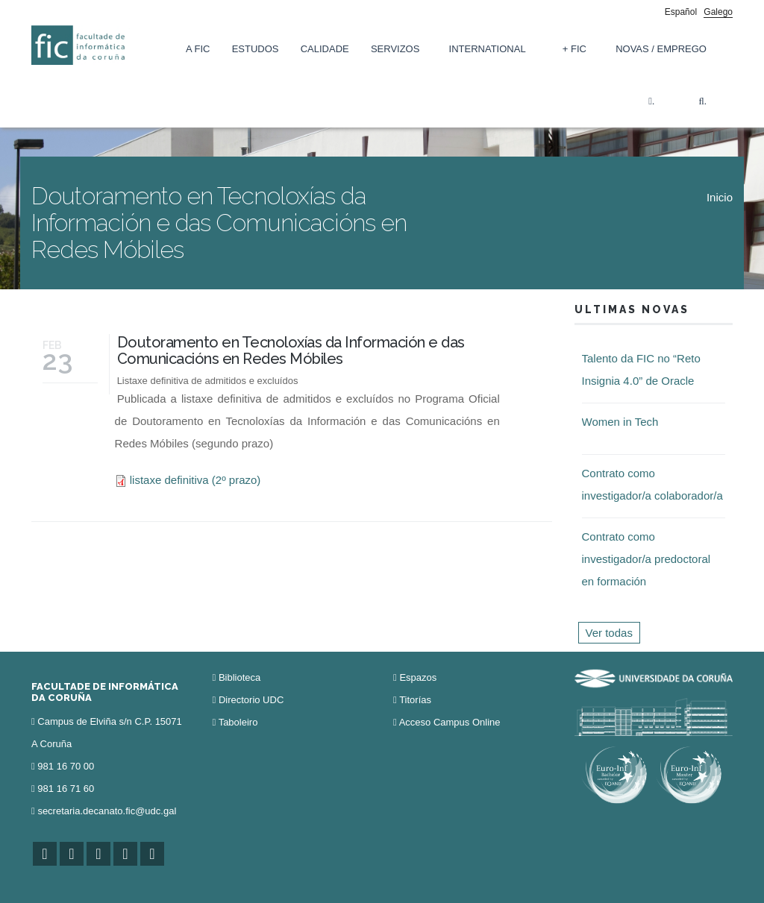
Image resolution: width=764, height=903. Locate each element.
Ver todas (609, 632)
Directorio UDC (251, 699)
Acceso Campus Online (450, 722)
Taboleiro (238, 722)
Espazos (417, 677)
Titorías (415, 699)
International (487, 48)
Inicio (720, 197)
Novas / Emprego (661, 48)
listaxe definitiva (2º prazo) (195, 479)
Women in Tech (620, 421)
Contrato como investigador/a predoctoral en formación (646, 559)
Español (681, 12)
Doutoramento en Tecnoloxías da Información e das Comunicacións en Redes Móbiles (291, 350)
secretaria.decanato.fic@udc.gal (106, 811)
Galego (718, 12)
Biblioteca (239, 677)
